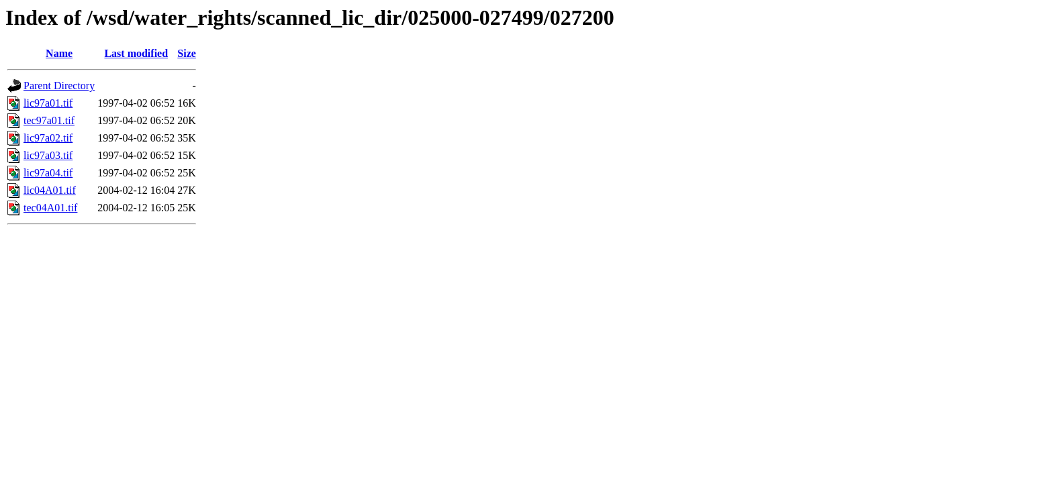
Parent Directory (59, 85)
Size (186, 53)
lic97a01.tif (48, 103)
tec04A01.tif (50, 207)
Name (59, 53)
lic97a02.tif (48, 138)
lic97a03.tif (48, 155)
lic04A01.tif (49, 190)
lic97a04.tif (48, 172)
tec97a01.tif (49, 120)
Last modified (136, 53)
